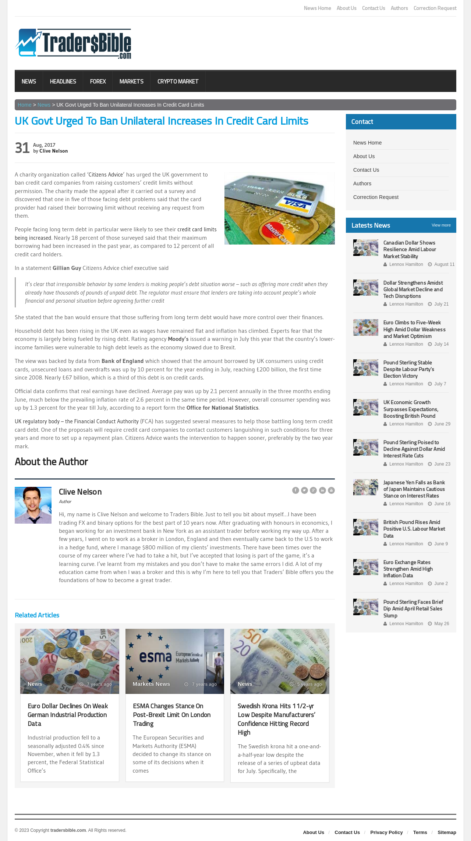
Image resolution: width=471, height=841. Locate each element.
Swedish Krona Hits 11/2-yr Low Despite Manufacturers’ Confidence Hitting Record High (280, 719)
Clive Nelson (53, 150)
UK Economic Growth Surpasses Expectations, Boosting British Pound (410, 408)
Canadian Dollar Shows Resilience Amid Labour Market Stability (409, 249)
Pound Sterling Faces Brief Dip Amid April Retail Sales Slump (412, 608)
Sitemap (447, 832)
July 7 (436, 384)
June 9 (437, 544)
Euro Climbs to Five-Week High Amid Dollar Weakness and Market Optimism (413, 328)
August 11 (440, 264)
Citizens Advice (107, 174)
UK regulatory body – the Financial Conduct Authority (81, 421)
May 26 (437, 623)
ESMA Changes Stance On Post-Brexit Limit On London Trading (172, 714)
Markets (132, 81)
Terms (420, 832)
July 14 (437, 344)
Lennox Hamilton (402, 264)
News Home (317, 8)
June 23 (438, 464)
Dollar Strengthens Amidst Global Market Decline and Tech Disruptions (412, 289)
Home (24, 105)
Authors (399, 8)
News (29, 81)
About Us (347, 8)
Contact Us (373, 8)
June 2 (437, 583)
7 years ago (95, 684)
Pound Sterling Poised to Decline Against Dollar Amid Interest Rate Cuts (413, 448)
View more (441, 225)
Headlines (63, 81)
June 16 (438, 504)
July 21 (437, 304)
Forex (98, 81)
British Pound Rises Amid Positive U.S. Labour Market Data (413, 528)
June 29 (438, 424)
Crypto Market (178, 81)
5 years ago (306, 684)
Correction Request (435, 8)
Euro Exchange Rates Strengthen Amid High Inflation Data (407, 568)
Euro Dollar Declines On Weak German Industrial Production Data (65, 714)
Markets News (151, 684)
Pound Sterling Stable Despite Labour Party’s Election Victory (408, 369)
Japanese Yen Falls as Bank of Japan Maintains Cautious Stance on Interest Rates (416, 488)
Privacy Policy (387, 832)
